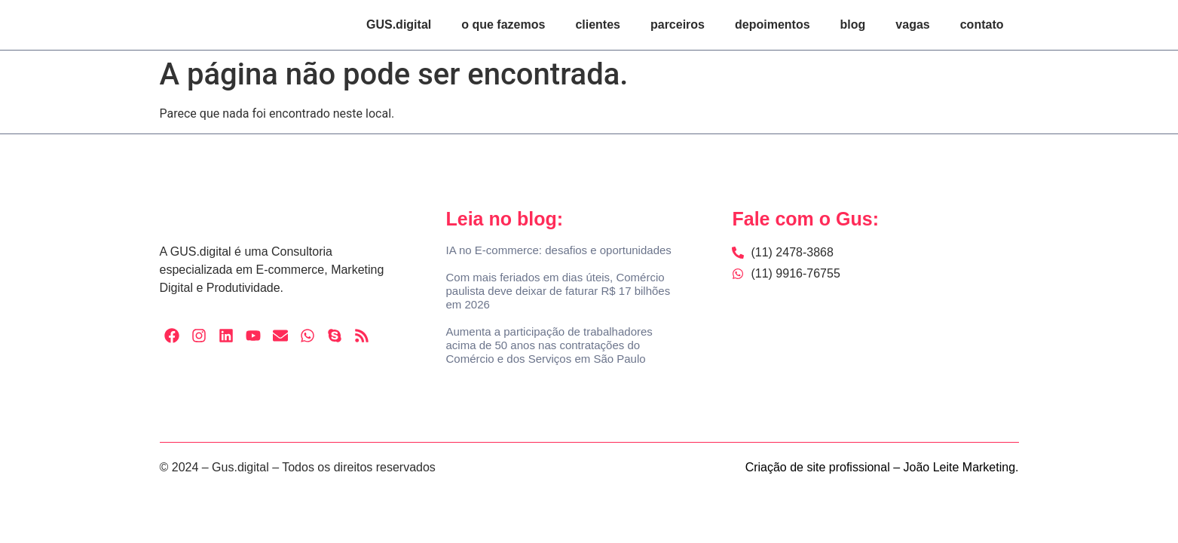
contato (982, 24)
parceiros (677, 24)
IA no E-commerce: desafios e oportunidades (558, 250)
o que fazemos (503, 24)
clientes (597, 24)
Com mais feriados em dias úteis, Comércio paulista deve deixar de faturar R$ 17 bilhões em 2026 (557, 291)
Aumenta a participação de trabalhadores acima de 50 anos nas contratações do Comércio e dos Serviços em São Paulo (548, 345)
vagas (912, 24)
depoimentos (772, 24)
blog (853, 24)
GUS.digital (398, 24)
